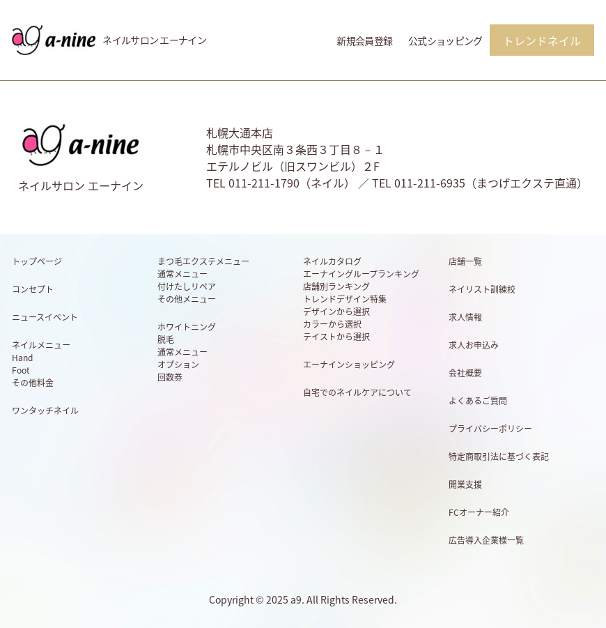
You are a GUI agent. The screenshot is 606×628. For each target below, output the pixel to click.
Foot (21, 370)
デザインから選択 (336, 311)
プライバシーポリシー (490, 428)
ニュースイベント (45, 317)
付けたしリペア (186, 286)
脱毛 (165, 339)
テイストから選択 (336, 336)
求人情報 (465, 317)
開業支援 (465, 484)
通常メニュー (182, 274)
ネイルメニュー (41, 345)
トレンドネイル (542, 40)
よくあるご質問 (478, 401)
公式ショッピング (445, 40)
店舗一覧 (465, 261)
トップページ (37, 261)
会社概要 (465, 373)
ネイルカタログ (332, 261)
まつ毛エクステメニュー (203, 261)
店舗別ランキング (336, 286)
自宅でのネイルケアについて (357, 392)
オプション (178, 364)
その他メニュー (186, 299)
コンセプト (33, 289)
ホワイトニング (186, 327)
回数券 (169, 377)
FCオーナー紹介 (479, 512)
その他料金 (33, 382)
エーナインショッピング (349, 364)
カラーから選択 (332, 324)
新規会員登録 (364, 40)
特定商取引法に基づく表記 (499, 456)
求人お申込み (474, 345)
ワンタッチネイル (45, 410)
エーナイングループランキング (361, 274)
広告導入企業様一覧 (486, 540)
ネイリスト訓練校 (482, 289)
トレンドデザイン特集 (345, 299)
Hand (22, 357)
